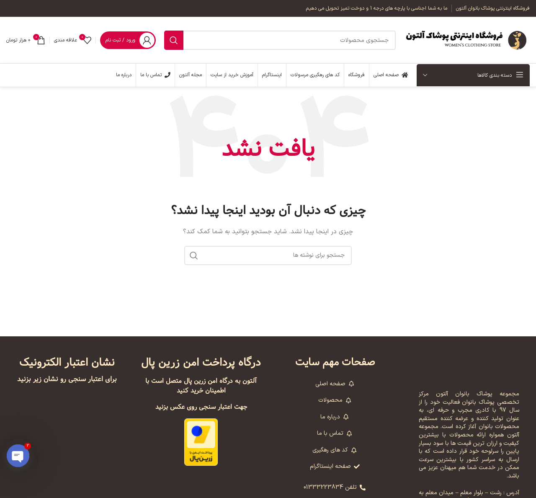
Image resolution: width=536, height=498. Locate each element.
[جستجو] (280, 40)
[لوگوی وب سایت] (467, 40)
